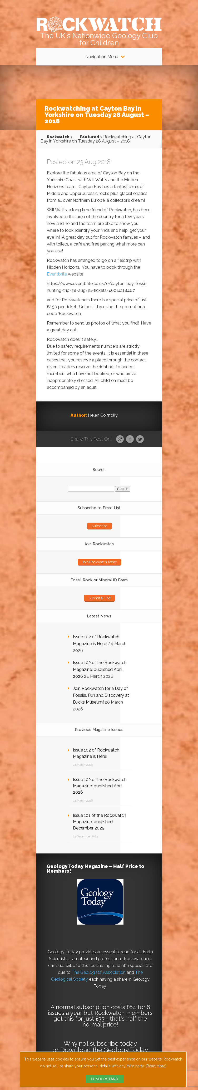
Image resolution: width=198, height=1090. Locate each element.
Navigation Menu (101, 57)
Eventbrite (57, 274)
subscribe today (113, 1043)
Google (120, 439)
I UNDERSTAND (104, 1079)
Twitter (140, 439)
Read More (156, 1066)
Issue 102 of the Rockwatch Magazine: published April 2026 (100, 669)
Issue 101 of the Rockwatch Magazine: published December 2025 (99, 822)
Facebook (130, 439)
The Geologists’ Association (99, 972)
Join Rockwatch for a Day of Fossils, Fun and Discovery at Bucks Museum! (101, 695)
